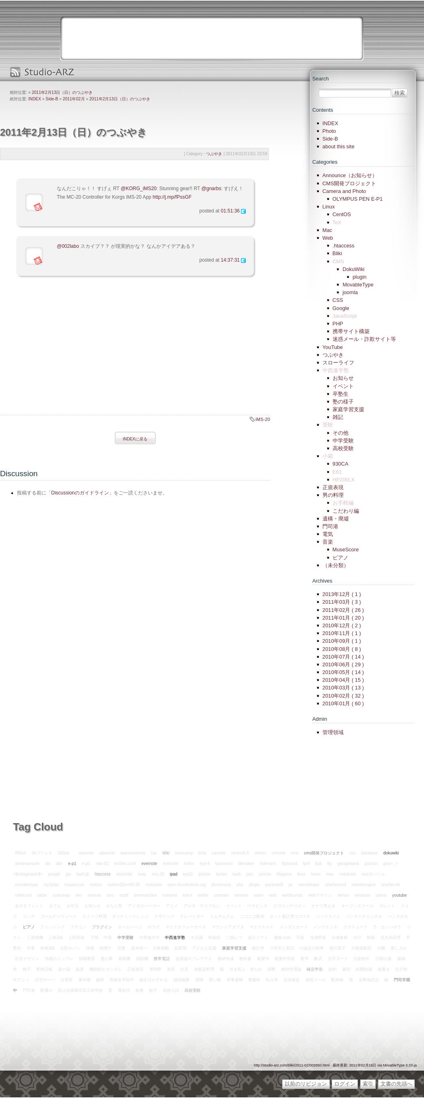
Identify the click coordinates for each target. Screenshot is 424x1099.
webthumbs (292, 895)
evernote (149, 863)
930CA (340, 464)
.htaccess (344, 246)
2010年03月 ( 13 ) (343, 688)
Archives (322, 581)
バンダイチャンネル (364, 916)
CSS (338, 300)
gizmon (370, 863)
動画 (371, 937)
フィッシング (52, 927)
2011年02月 (73, 99)
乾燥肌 (214, 937)
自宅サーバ (45, 980)
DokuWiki (353, 269)
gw (68, 874)
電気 (327, 534)
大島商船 (161, 948)
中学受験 (343, 441)
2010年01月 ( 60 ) (343, 703)
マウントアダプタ (228, 927)
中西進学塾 (175, 937)
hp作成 (82, 874)
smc (110, 895)
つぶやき (333, 355)
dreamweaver (27, 863)
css (352, 853)
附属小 (46, 990)
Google (341, 308)
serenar (94, 895)
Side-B (51, 99)
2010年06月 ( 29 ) (343, 664)
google (54, 874)
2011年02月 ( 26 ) (343, 610)
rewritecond (335, 884)
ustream (221, 895)
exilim (189, 863)
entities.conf (125, 863)
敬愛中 (263, 958)
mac (330, 874)
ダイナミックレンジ (130, 916)
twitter (203, 895)
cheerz (260, 853)
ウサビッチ (257, 906)
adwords (107, 853)
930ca (63, 853)
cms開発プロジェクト (324, 853)
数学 (305, 958)
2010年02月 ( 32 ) (343, 696)
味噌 (90, 948)
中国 (108, 937)
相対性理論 (291, 969)
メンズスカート (293, 927)
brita (202, 853)
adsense (86, 853)
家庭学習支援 (348, 409)
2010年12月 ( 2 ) (341, 625)
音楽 (327, 542)
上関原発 (76, 937)
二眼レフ (234, 937)
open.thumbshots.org (186, 884)
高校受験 (343, 448)
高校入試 (171, 990)
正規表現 (333, 487)
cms (295, 853)
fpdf (306, 863)
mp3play (51, 884)
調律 (199, 980)
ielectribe (124, 874)
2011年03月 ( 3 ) (341, 602)
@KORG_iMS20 (138, 188)
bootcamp (184, 853)
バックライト (328, 916)
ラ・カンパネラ (387, 927)
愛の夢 (107, 958)
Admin (319, 719)
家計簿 (258, 948)
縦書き (384, 969)
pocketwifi (274, 884)
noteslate (153, 884)
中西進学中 (149, 937)
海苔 (171, 969)
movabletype (26, 884)
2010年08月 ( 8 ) (341, 649)
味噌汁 (106, 948)
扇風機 (124, 958)
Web (327, 238)
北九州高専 (391, 937)
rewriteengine (363, 884)
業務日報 (44, 969)
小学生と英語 (282, 948)
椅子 (27, 969)
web (273, 895)
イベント (343, 386)
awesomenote (132, 853)
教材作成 (226, 958)
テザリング (164, 916)
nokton (96, 884)
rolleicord (23, 895)
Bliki (337, 253)
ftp (329, 863)
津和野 (155, 969)
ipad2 (188, 874)
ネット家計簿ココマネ (290, 916)
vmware (241, 895)
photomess (221, 884)
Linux (328, 207)
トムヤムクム (222, 916)
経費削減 (364, 969)
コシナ (29, 916)
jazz (249, 874)
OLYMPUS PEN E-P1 (358, 199)
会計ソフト (258, 937)
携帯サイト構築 (351, 331)
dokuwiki (391, 853)
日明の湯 (383, 958)
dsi (47, 863)
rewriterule (390, 884)
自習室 (67, 980)
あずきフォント (29, 906)
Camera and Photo (344, 191)
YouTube (332, 347)
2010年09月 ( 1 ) (341, 641)
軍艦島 (254, 980)
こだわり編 (346, 511)
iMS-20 (262, 419)
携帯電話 (162, 958)
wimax (343, 895)
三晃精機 (35, 937)
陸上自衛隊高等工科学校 (80, 990)
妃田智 (181, 948)
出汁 (357, 937)
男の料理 (333, 495)
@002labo (68, 246)
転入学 (272, 980)
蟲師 (100, 980)
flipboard (289, 863)
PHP (338, 324)
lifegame (284, 874)
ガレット (387, 906)
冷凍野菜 (318, 937)
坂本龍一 (139, 948)
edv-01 (102, 863)
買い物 (215, 980)
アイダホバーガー (144, 906)
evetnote (170, 863)
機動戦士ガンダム (105, 969)
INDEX (34, 99)
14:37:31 (230, 260)
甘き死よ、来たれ (245, 969)
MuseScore (346, 549)
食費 (139, 990)
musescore (74, 884)
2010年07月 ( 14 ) (343, 657)
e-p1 (72, 863)
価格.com (282, 937)
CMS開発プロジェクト (349, 183)
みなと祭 (114, 906)
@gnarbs (211, 188)
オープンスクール (357, 906)
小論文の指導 (311, 948)
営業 (121, 948)
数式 (318, 958)
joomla (350, 292)
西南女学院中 (122, 980)
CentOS (342, 214)
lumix (315, 874)
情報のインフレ (59, 958)
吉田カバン (70, 948)
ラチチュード (355, 927)
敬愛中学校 (285, 958)
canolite (218, 853)
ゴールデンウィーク (58, 916)
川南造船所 (361, 948)
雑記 (338, 417)
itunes (221, 874)
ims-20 (158, 874)
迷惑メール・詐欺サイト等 (364, 339)
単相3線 (47, 948)
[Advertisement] (68, 353)
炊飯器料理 (204, 969)
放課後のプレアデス (193, 958)
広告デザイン (27, 958)
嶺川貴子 (337, 948)
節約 (333, 969)
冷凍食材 (339, 937)
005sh (20, 853)
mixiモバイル (373, 874)
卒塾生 (340, 394)
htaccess (102, 874)
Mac (327, 230)
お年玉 (73, 906)
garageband (348, 863)
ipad (173, 874)
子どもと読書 (204, 948)
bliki (165, 853)
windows (362, 895)
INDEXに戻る (135, 439)
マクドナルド (261, 927)
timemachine (145, 895)
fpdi (318, 863)
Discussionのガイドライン (80, 493)
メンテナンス (325, 927)
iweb (236, 874)
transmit (169, 895)
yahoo (381, 895)
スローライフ (338, 363)
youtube (399, 895)
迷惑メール (315, 980)
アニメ (172, 906)
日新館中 (361, 958)
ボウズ (153, 927)
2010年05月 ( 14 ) (343, 672)
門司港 (330, 526)
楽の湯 (64, 969)
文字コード (338, 958)
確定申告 (315, 969)
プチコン (78, 927)
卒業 (31, 948)
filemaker (246, 863)
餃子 (153, 990)
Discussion (19, 473)
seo (79, 895)
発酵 (271, 969)
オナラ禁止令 (323, 906)
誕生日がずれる (153, 980)
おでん (55, 906)
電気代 (124, 990)
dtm (59, 863)
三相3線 (55, 937)
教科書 (245, 958)
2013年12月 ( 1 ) (341, 594)
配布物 (337, 980)
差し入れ (399, 948)
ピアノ (340, 558)
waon (259, 895)
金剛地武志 (369, 980)
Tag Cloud (38, 826)
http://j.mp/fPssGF (172, 197)
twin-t (187, 895)
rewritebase (309, 884)
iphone (204, 874)
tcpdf (124, 895)
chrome (279, 853)
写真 (300, 937)
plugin (359, 277)
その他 (340, 433)
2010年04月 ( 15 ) (343, 680)
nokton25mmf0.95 (124, 884)
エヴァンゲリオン (289, 906)
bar (154, 853)
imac (142, 874)
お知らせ (343, 378)
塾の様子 (343, 402)
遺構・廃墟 (335, 519)
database (369, 853)
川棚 (381, 948)
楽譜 (80, 969)
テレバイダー (192, 916)
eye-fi (205, 863)
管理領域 (333, 732)
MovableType (357, 285)
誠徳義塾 (181, 980)
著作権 (84, 980)
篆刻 (346, 969)
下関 (94, 937)
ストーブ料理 (94, 916)
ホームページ (130, 927)
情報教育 (87, 958)
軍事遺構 (235, 980)
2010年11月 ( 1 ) (341, 633)
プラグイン (102, 927)
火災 (184, 969)
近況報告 (291, 980)
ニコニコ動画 (252, 916)
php (239, 884)
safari (42, 895)
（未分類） (335, 565)
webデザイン (320, 895)
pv (290, 884)
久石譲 (197, 937)
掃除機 (142, 958)
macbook (348, 874)
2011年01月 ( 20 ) (343, 618)
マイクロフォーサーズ (185, 927)
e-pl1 (86, 863)
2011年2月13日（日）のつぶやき (62, 92)
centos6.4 (240, 853)
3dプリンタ (42, 853)
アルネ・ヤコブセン (202, 906)
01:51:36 (230, 211)
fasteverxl (224, 863)
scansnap (61, 895)
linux (301, 874)
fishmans (268, 863)
